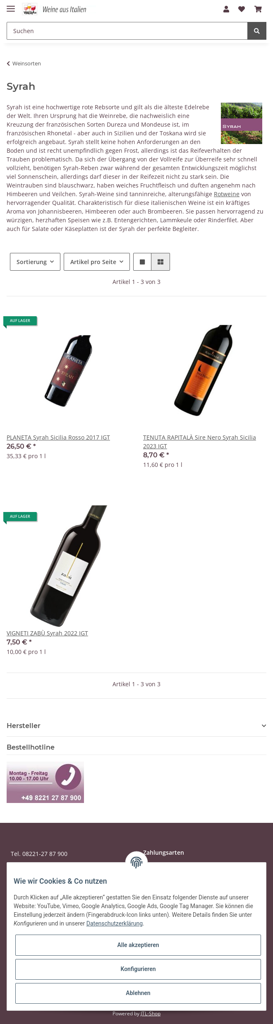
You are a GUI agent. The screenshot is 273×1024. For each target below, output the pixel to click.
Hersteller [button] (24, 726)
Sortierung (32, 262)
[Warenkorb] (258, 9)
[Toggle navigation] (11, 5)
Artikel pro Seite (93, 262)
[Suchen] (127, 31)
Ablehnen (138, 993)
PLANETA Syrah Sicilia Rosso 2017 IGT (58, 437)
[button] (226, 9)
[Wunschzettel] (241, 9)
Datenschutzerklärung (114, 923)
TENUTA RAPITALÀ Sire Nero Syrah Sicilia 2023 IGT (199, 441)
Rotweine (226, 194)
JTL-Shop (150, 1013)
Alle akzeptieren (138, 945)
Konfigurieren (138, 969)
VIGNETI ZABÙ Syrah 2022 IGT (47, 633)
